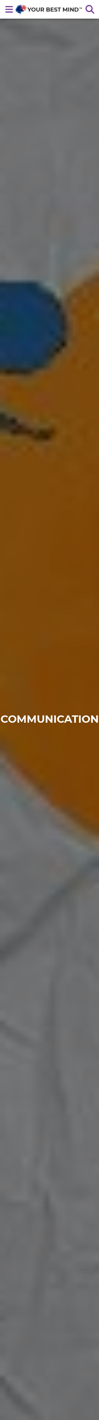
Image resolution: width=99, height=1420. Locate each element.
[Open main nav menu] (9, 9)
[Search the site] (89, 9)
